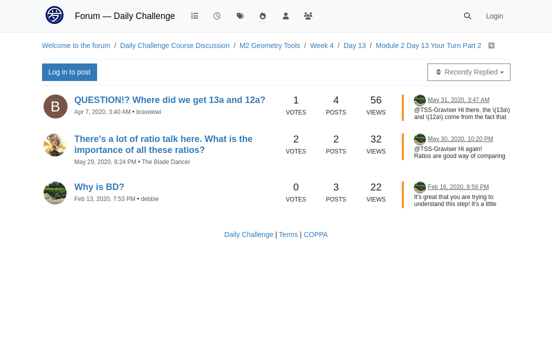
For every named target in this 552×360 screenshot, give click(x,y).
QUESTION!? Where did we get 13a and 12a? (170, 100)
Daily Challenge (248, 234)
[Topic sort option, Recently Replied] (468, 72)
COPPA (316, 234)
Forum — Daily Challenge (125, 16)
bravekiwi (148, 112)
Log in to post (70, 72)
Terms (288, 234)
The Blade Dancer (166, 162)
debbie (150, 199)
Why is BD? (100, 187)
